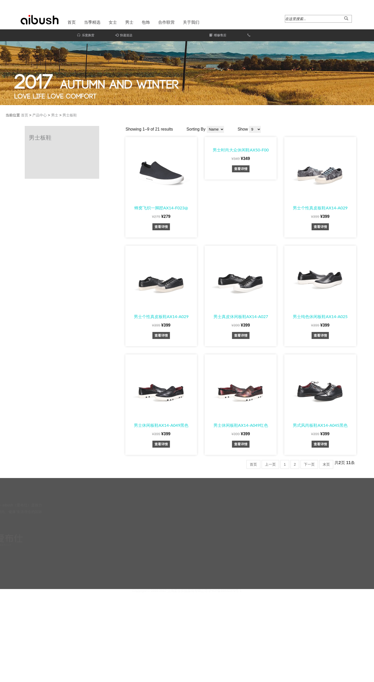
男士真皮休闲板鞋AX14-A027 (316, 316)
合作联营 (166, 22)
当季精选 (92, 22)
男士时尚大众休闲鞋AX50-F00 (317, 149)
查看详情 (237, 227)
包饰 (146, 22)
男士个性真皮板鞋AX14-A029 (237, 316)
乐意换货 (64, 35)
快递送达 (103, 35)
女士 (113, 22)
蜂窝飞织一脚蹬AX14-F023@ (237, 207)
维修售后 (260, 35)
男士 (129, 22)
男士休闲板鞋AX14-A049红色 (316, 425)
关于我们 (191, 22)
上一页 (346, 464)
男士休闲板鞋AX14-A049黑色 (237, 425)
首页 (71, 22)
